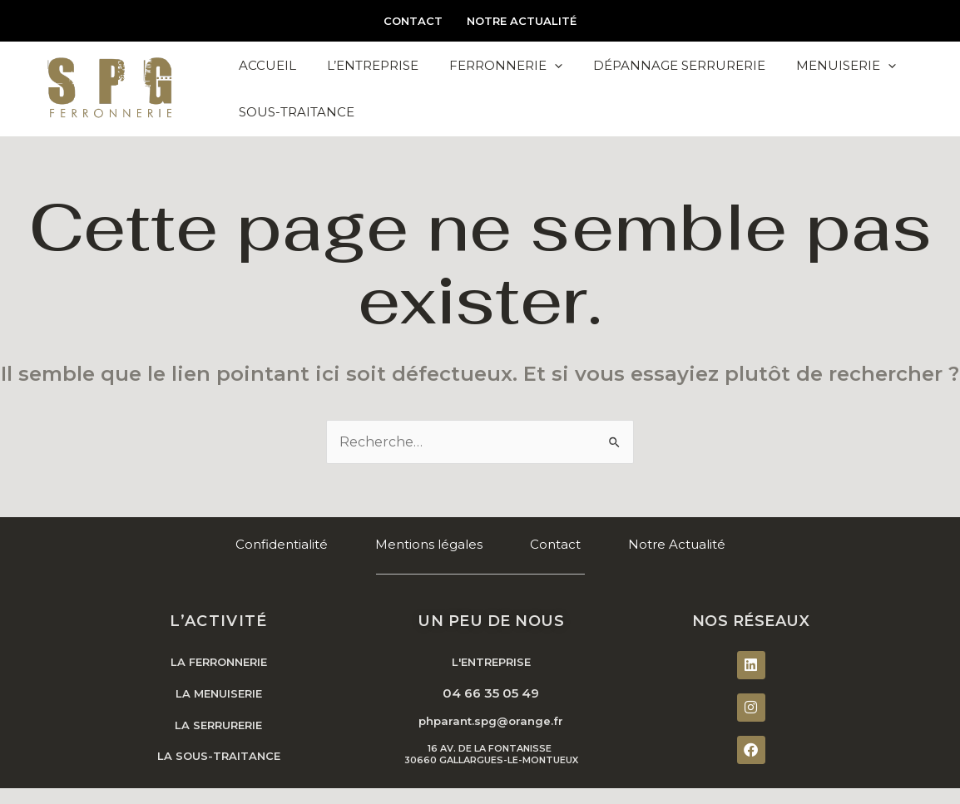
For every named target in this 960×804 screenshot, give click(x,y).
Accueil (266, 68)
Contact (414, 20)
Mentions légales (428, 559)
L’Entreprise (371, 68)
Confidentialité (281, 559)
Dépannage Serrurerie (676, 68)
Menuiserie (842, 69)
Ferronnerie (503, 69)
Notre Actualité (521, 20)
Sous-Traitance (296, 123)
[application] (552, 69)
